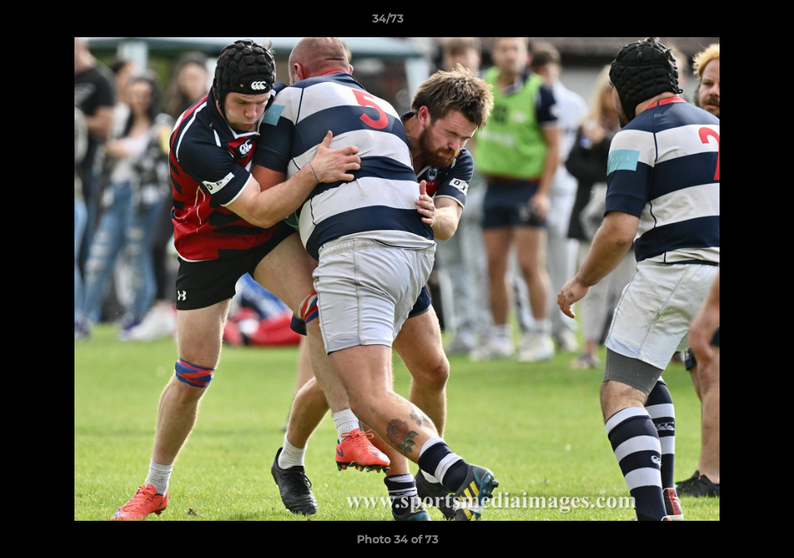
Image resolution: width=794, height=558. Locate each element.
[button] (729, 22)
